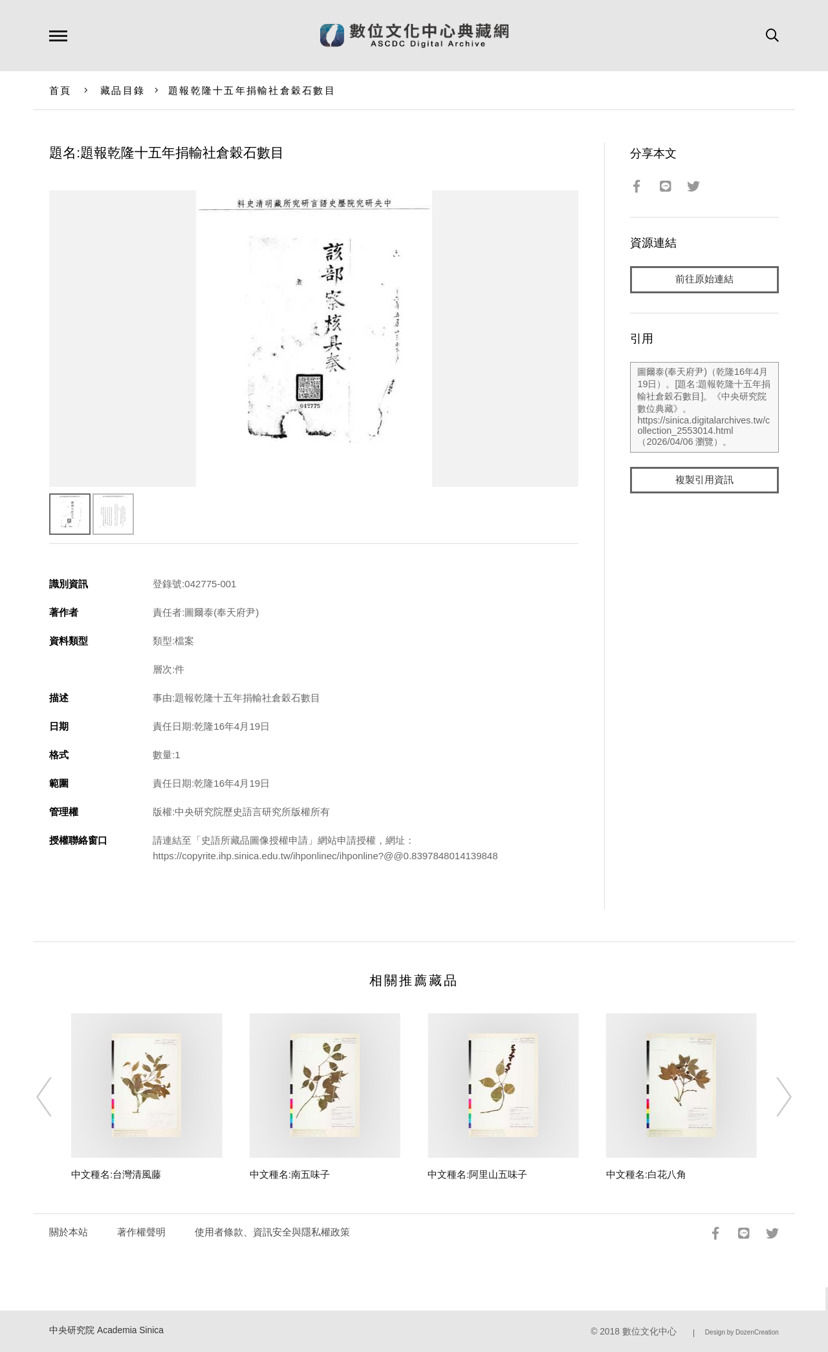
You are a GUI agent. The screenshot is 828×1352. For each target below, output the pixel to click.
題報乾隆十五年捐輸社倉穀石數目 (252, 90)
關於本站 (68, 1231)
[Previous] (55, 1097)
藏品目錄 (122, 90)
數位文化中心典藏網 (414, 35)
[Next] (772, 1097)
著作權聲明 (141, 1231)
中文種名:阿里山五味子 (477, 1174)
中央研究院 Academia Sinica (106, 1330)
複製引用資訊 (704, 480)
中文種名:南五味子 (290, 1174)
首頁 (60, 90)
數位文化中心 (649, 1331)
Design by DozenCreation (742, 1332)
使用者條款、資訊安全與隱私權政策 (272, 1231)
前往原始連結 (704, 279)
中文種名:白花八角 (646, 1174)
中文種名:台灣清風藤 (116, 1174)
